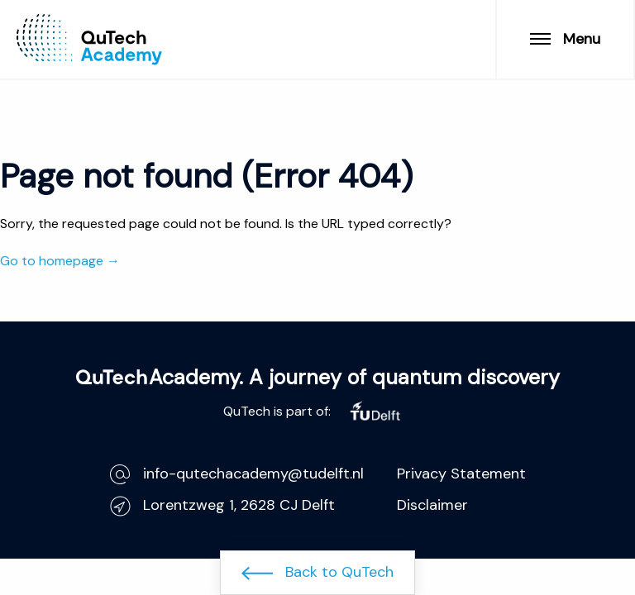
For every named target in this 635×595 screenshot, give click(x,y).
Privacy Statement (461, 473)
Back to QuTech (317, 572)
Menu (565, 39)
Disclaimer (432, 505)
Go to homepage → (60, 260)
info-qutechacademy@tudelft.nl (237, 474)
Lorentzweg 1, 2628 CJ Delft (222, 505)
